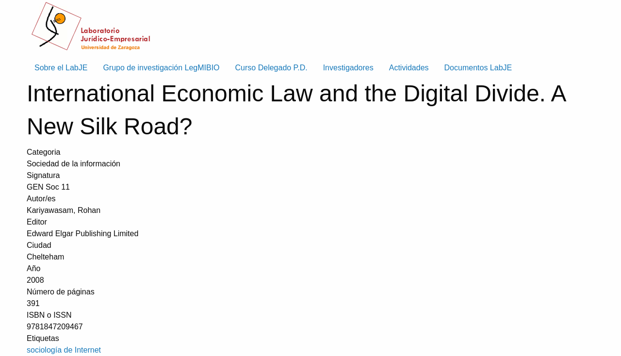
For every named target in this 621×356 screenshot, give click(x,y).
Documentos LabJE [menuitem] (478, 68)
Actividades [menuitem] (409, 68)
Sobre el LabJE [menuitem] (60, 68)
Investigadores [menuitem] (348, 68)
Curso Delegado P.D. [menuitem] (271, 68)
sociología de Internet (64, 350)
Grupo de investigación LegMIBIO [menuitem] (161, 68)
